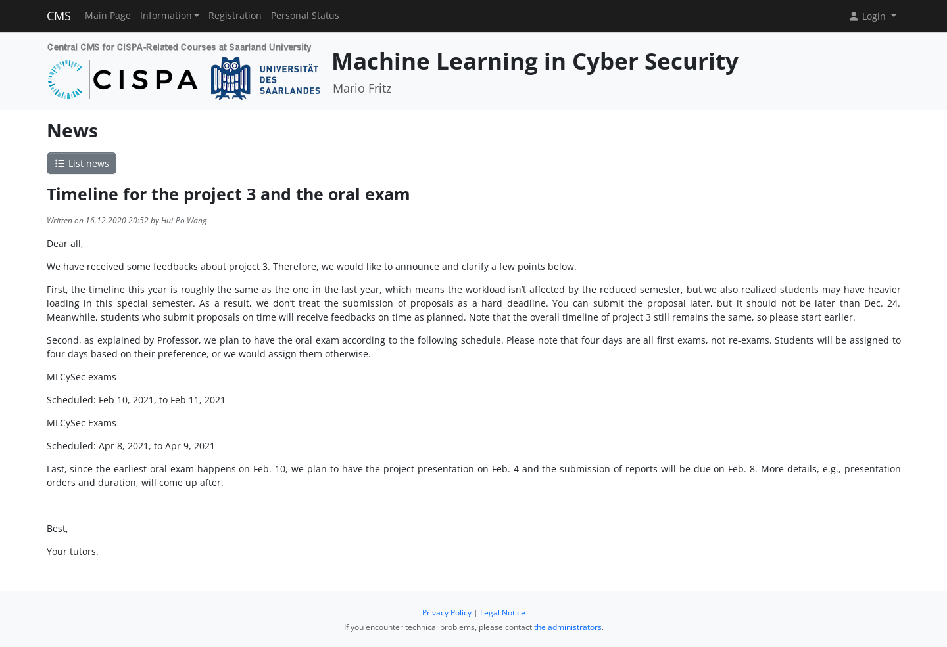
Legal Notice (502, 612)
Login (868, 16)
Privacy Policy (447, 612)
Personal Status (305, 16)
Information (166, 16)
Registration (235, 16)
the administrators (568, 627)
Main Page (108, 16)
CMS (59, 16)
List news (81, 163)
